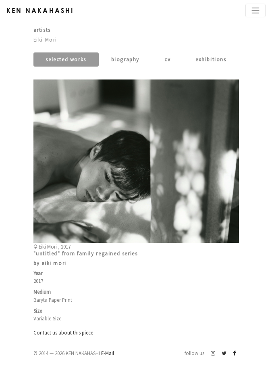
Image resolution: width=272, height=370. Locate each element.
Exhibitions (210, 59)
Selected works (66, 59)
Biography (125, 59)
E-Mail (107, 353)
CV (167, 59)
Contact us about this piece (63, 332)
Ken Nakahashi (40, 10)
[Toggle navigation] (255, 10)
